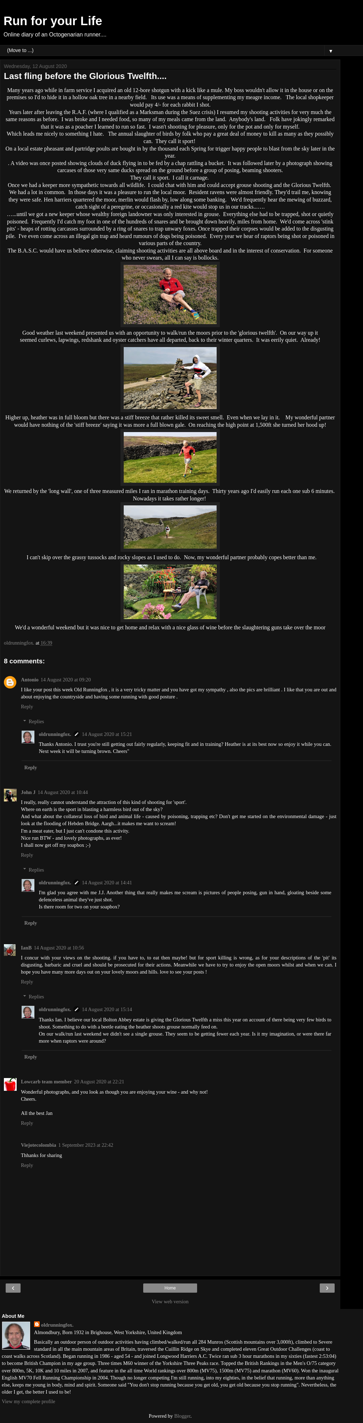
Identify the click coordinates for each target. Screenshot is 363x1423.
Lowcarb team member (46, 1081)
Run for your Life (53, 21)
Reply (27, 706)
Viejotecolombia (38, 1145)
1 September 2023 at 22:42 (85, 1145)
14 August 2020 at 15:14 (107, 1009)
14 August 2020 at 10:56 (59, 948)
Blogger (182, 1416)
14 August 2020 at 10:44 (63, 792)
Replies (36, 721)
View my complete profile (28, 1401)
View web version (170, 1301)
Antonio (30, 679)
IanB (26, 948)
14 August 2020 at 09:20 (66, 679)
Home (170, 1288)
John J (28, 792)
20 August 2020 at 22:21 (99, 1081)
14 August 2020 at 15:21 (107, 734)
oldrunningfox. (55, 734)
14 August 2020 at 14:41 (107, 882)
